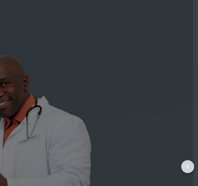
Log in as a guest (153, 137)
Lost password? (131, 105)
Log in (152, 93)
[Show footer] (187, 166)
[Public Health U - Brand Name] (153, 24)
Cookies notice (153, 156)
